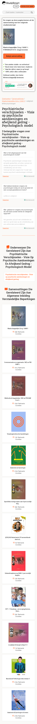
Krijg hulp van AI (30, 176)
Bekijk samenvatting (14, 56)
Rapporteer (6, 176)
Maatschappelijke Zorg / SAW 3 (13, 101)
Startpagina (6, 99)
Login (16, 6)
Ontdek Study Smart (27, 6)
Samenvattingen (18, 99)
